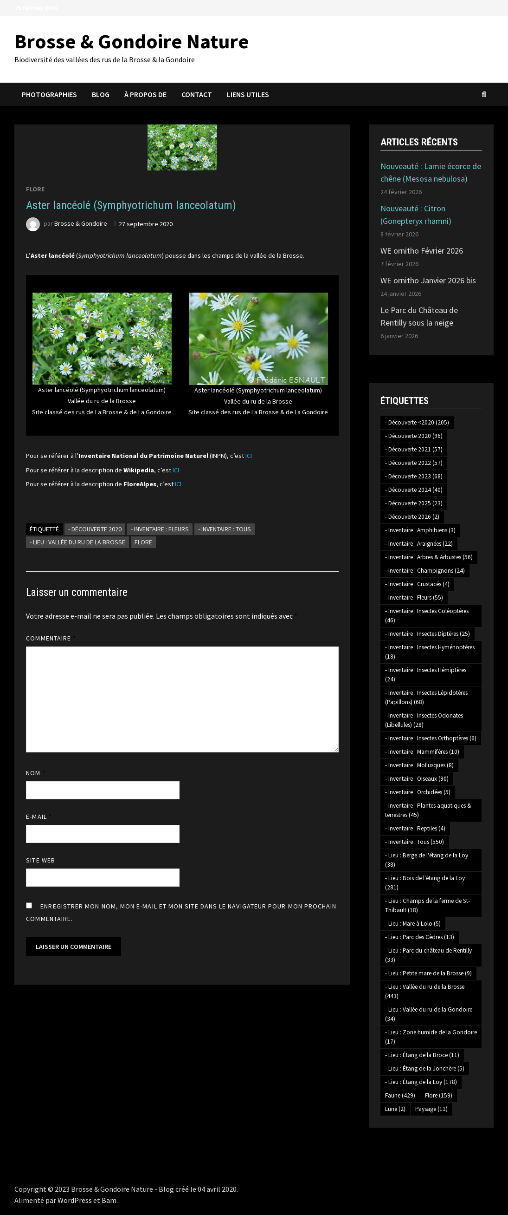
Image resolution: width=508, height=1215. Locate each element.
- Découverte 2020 (95, 529)
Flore (35, 189)
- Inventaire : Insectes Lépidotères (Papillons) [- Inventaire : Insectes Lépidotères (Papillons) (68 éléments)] (426, 697)
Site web (40, 860)
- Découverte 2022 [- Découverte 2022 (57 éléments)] (414, 463)
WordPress (75, 1200)
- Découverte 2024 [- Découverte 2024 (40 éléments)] (414, 490)
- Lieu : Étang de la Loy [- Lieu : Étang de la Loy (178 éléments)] (421, 1082)
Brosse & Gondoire (80, 224)
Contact (196, 94)
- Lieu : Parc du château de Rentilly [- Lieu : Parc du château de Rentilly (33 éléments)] (428, 955)
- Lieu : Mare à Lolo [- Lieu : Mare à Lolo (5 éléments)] (413, 924)
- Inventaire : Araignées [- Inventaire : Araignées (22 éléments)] (419, 544)
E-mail (39, 816)
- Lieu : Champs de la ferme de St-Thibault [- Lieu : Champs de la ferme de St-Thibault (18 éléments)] (427, 905)
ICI (248, 455)
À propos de (145, 94)
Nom (35, 773)
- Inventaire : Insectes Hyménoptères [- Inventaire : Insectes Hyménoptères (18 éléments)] (430, 651)
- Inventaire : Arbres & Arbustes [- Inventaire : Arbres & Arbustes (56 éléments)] (429, 557)
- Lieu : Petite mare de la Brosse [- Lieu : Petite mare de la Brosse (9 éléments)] (428, 973)
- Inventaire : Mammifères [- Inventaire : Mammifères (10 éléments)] (422, 752)
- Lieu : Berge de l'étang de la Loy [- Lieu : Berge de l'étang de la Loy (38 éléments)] (426, 860)
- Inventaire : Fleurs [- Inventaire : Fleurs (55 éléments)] (414, 597)
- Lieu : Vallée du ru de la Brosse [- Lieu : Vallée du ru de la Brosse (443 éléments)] (424, 991)
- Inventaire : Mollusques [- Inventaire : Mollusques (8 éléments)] (419, 765)
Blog (100, 94)
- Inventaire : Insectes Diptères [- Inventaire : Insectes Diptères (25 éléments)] (427, 634)
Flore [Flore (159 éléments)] (438, 1095)
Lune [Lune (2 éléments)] (395, 1109)
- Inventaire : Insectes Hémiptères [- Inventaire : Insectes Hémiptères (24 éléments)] (425, 674)
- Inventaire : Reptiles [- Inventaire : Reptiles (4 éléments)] (415, 828)
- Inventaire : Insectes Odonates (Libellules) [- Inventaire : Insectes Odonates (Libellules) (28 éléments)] (424, 720)
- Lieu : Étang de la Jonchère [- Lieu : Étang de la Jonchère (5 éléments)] (424, 1068)
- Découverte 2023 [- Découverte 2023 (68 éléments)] (414, 476)
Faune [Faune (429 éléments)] (400, 1095)
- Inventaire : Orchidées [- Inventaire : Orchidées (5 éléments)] (417, 792)
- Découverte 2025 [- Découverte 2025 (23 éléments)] (414, 503)
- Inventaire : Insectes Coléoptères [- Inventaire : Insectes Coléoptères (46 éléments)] (427, 615)
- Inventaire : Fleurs (160, 529)
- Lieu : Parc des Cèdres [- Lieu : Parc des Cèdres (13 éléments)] (419, 937)
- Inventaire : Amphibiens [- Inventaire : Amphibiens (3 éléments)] (420, 530)
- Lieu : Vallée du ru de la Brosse (77, 542)
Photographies (49, 94)
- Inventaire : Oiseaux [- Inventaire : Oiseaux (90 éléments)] (417, 779)
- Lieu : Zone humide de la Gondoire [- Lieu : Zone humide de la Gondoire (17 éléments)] (431, 1036)
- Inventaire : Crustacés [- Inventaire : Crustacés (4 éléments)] (417, 584)
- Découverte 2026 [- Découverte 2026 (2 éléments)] (412, 517)
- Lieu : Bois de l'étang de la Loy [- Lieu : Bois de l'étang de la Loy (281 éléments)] (425, 882)
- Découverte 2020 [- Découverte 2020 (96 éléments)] (414, 436)
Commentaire (51, 638)
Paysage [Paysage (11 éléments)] (431, 1109)
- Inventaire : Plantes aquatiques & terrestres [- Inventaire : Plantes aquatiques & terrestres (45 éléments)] (428, 810)
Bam (109, 1200)
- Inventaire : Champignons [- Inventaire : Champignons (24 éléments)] (425, 571)
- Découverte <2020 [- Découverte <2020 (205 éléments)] (417, 422)
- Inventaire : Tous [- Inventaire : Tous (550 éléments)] (414, 842)
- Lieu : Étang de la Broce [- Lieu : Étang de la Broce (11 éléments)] (422, 1055)
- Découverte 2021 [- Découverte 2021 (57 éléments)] (414, 449)
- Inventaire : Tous (224, 529)
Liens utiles (248, 94)
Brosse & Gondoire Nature (131, 41)
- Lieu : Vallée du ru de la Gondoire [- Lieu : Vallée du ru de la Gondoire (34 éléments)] (428, 1014)
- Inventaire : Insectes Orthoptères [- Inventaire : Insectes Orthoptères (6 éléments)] (430, 738)
